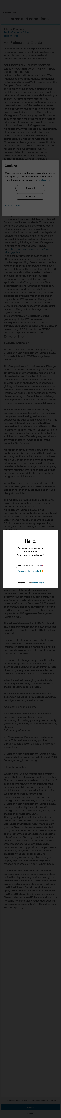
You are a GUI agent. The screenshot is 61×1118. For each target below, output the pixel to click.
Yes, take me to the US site (30, 565)
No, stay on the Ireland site (30, 571)
